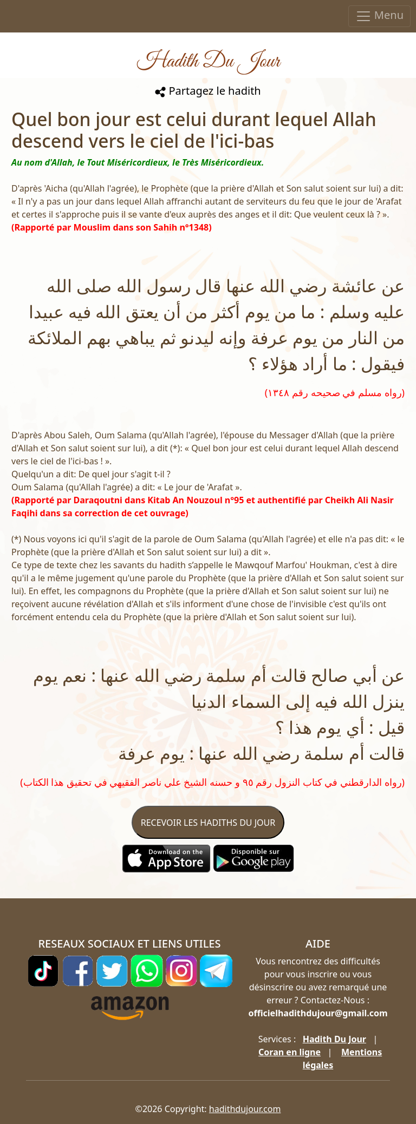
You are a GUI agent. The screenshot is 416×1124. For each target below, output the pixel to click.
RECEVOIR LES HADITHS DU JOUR (208, 823)
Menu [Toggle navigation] (379, 16)
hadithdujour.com (245, 1109)
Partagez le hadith (208, 90)
